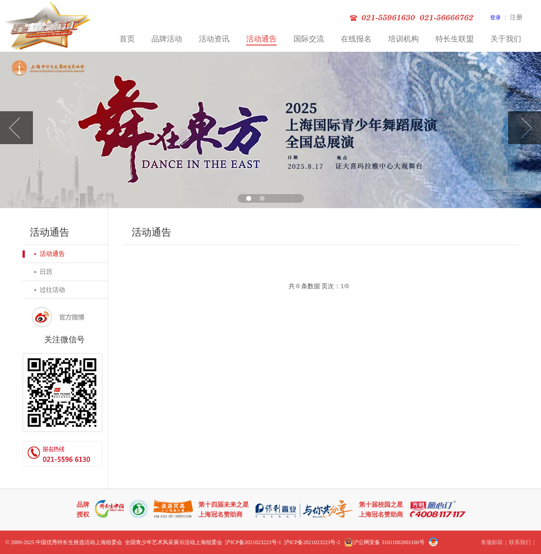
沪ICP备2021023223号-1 (253, 542)
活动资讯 (214, 39)
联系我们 (520, 542)
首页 (127, 39)
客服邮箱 (492, 542)
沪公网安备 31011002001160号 (384, 542)
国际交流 (308, 39)
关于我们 (506, 39)
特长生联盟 (455, 39)
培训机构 (403, 39)
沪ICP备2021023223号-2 (312, 542)
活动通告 (261, 39)
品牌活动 (166, 39)
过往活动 (52, 289)
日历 (46, 271)
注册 (516, 17)
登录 (495, 17)
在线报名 (356, 39)
